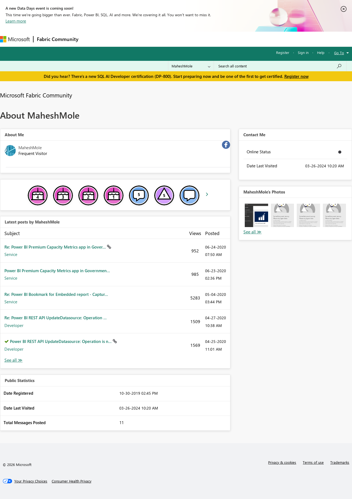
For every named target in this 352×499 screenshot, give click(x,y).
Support (231, 39)
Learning (208, 39)
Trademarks (339, 462)
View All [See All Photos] (252, 232)
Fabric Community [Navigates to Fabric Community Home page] (57, 39)
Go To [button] (339, 52)
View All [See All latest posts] (13, 360)
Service (10, 254)
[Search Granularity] (191, 66)
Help (320, 52)
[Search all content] (280, 66)
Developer (13, 325)
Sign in (303, 52)
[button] (256, 215)
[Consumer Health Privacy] (71, 481)
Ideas (137, 39)
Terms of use (313, 462)
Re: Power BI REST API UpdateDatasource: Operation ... (55, 317)
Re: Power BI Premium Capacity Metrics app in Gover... (55, 247)
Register (282, 52)
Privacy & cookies (282, 462)
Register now (296, 76)
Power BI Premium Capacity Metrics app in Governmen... (57, 270)
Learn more (16, 21)
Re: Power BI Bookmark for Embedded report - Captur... (56, 294)
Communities (162, 39)
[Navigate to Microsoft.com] (15, 39)
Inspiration (115, 39)
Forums (91, 39)
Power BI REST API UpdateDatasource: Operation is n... (61, 341)
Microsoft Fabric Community (36, 95)
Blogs (186, 39)
